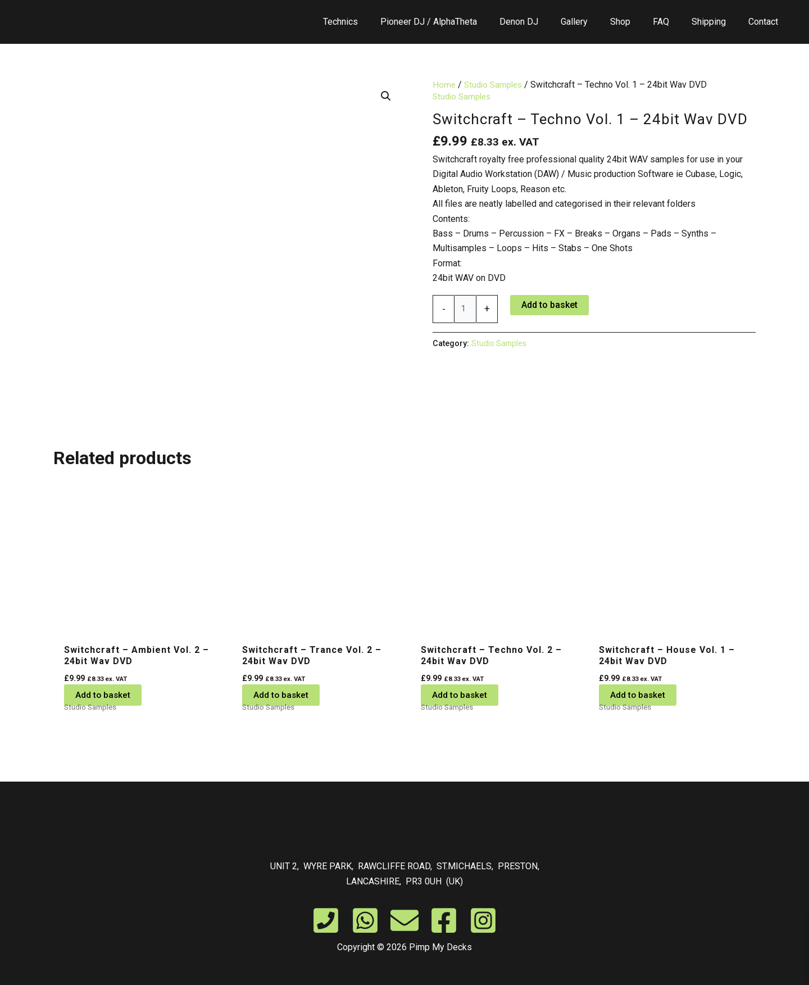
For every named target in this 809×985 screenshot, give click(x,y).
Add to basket (550, 304)
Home (444, 84)
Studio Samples (496, 84)
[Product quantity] (466, 309)
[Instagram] (483, 920)
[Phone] (326, 920)
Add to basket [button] (103, 694)
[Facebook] (443, 920)
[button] (385, 97)
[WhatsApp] (365, 920)
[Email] (404, 920)
